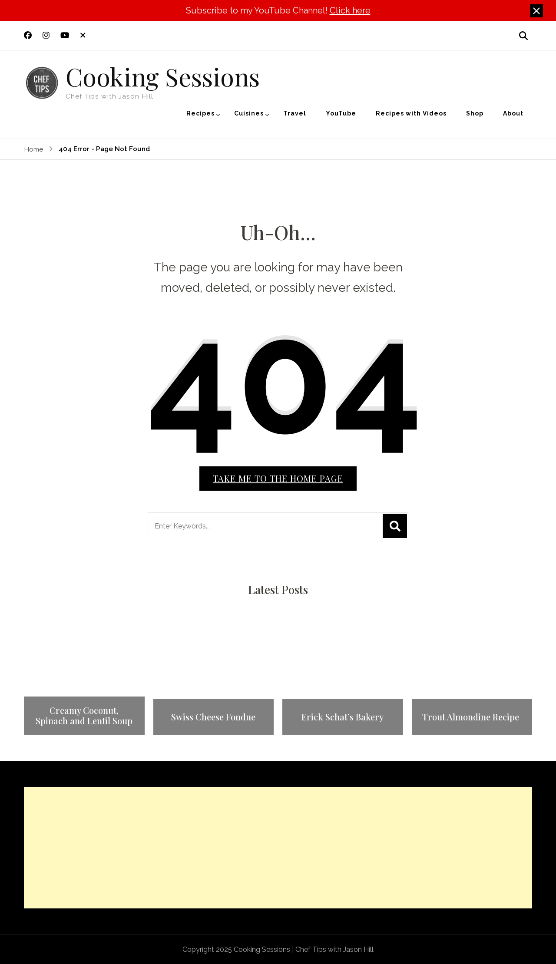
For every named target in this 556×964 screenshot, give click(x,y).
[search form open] (523, 35)
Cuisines (249, 113)
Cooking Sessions (163, 75)
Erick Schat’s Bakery (342, 717)
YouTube (341, 113)
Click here (350, 10)
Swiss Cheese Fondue (213, 717)
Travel (294, 113)
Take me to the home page (278, 478)
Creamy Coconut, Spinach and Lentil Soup (84, 715)
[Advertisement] (278, 847)
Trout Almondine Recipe (471, 717)
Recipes (200, 113)
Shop (474, 113)
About (513, 113)
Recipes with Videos (411, 113)
